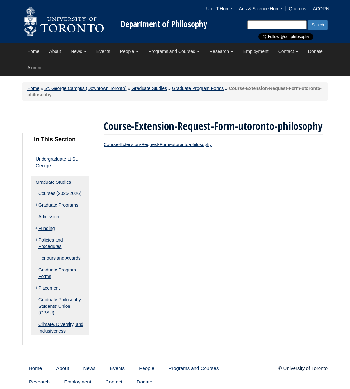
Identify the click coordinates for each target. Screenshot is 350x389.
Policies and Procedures (50, 243)
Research (221, 51)
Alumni (34, 67)
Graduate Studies (149, 88)
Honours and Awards (59, 258)
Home (33, 51)
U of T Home (219, 8)
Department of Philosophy (163, 24)
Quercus (297, 8)
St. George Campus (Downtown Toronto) (85, 88)
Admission (48, 216)
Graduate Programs (58, 204)
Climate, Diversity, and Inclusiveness (60, 327)
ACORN (321, 8)
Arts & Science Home (260, 8)
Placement (49, 288)
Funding (46, 228)
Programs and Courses (174, 51)
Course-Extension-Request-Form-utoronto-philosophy (158, 144)
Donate (315, 51)
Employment (256, 51)
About (55, 51)
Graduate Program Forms (198, 88)
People (129, 51)
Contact (288, 51)
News (79, 51)
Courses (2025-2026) (59, 193)
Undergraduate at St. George (57, 162)
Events (103, 51)
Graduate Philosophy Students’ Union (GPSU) (59, 306)
